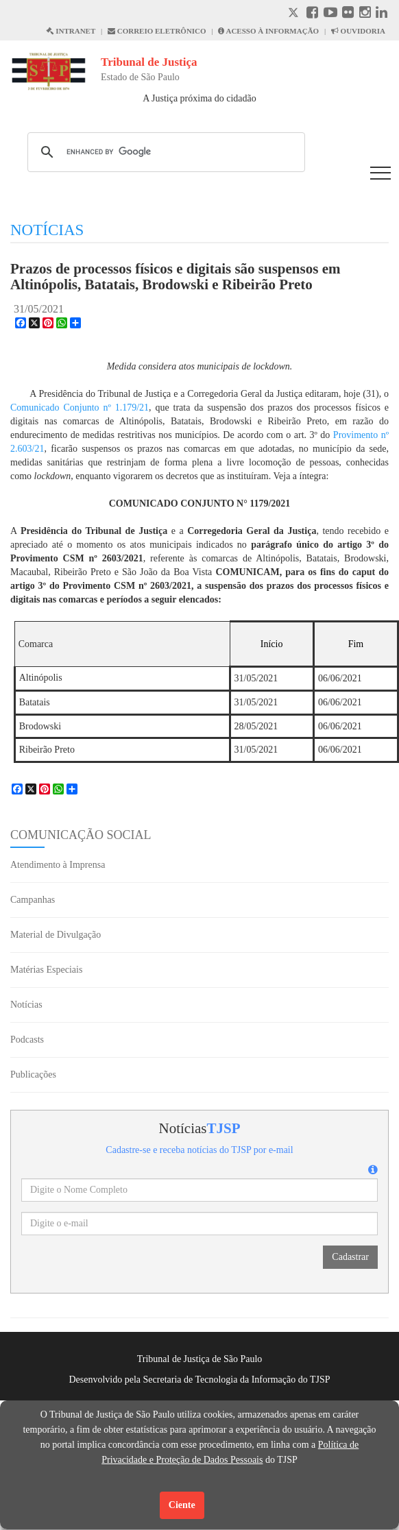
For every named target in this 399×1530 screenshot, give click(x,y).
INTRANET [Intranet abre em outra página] (70, 31)
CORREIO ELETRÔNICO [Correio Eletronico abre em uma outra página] (157, 31)
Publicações (33, 1074)
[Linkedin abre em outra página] (381, 14)
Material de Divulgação (55, 935)
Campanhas (32, 900)
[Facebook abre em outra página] (312, 14)
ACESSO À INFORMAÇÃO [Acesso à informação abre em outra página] (268, 31)
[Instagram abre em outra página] (365, 14)
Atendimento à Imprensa (57, 865)
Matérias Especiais (46, 969)
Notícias (26, 1004)
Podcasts (27, 1039)
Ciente (182, 1505)
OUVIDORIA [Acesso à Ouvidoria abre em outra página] (358, 31)
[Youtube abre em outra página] (330, 14)
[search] (164, 152)
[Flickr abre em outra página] (348, 14)
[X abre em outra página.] (295, 14)
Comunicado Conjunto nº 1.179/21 (79, 407)
